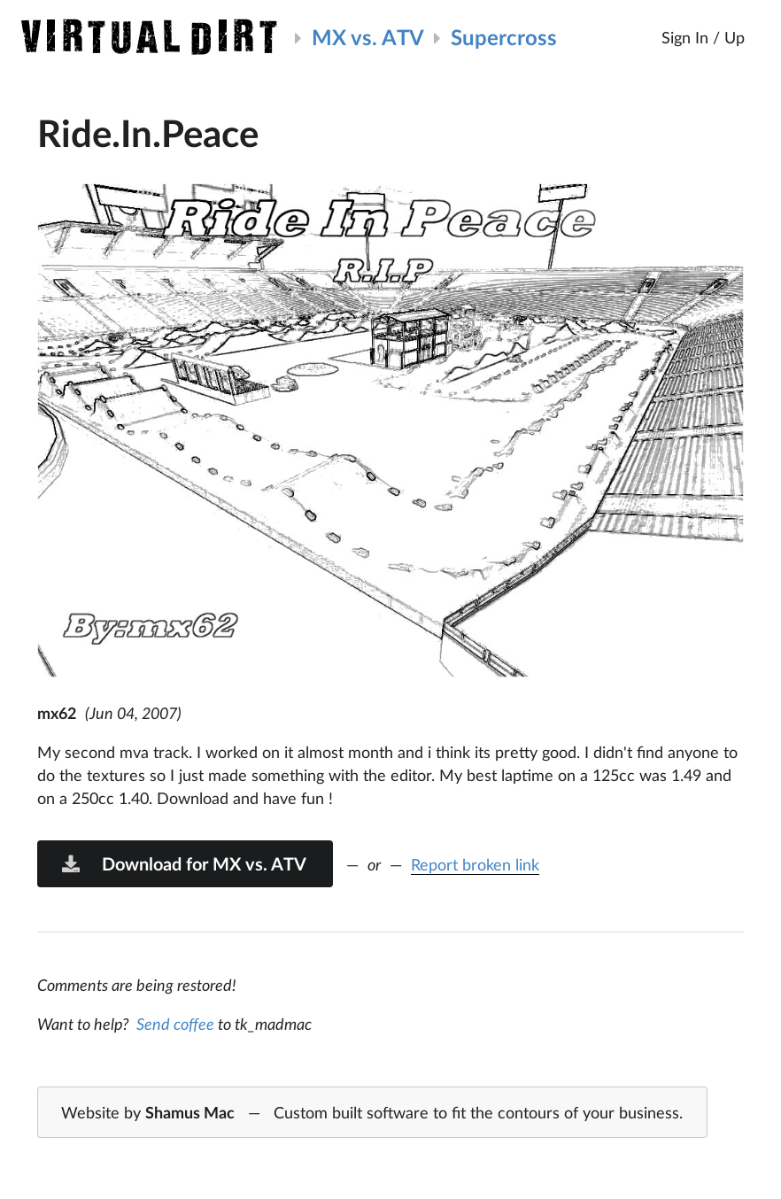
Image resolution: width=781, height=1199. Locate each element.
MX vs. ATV (368, 37)
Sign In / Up (703, 37)
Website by (372, 1113)
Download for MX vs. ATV (183, 863)
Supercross (504, 37)
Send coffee (175, 1023)
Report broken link (475, 864)
